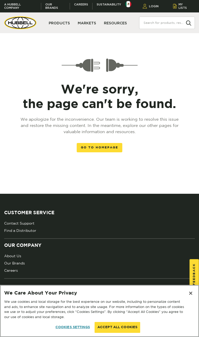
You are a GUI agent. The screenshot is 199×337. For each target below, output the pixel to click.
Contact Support (19, 223)
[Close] (190, 293)
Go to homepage (99, 147)
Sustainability (109, 4)
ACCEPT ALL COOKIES (117, 327)
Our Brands (51, 6)
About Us (12, 256)
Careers (81, 4)
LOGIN (151, 6)
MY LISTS (180, 6)
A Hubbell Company (12, 6)
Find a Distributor (20, 230)
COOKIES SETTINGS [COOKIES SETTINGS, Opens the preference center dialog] (72, 327)
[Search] (188, 22)
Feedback (194, 274)
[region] (99, 311)
